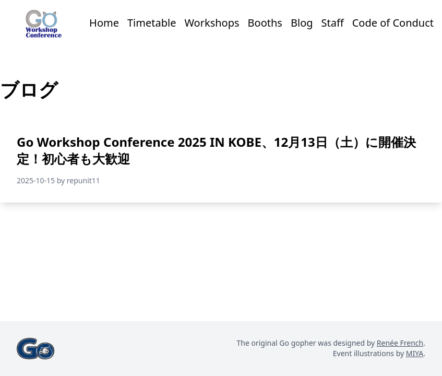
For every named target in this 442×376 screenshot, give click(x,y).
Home (104, 23)
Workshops (211, 23)
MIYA (414, 353)
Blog (302, 23)
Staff (332, 23)
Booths (265, 23)
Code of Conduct (393, 23)
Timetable (151, 23)
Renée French (400, 343)
